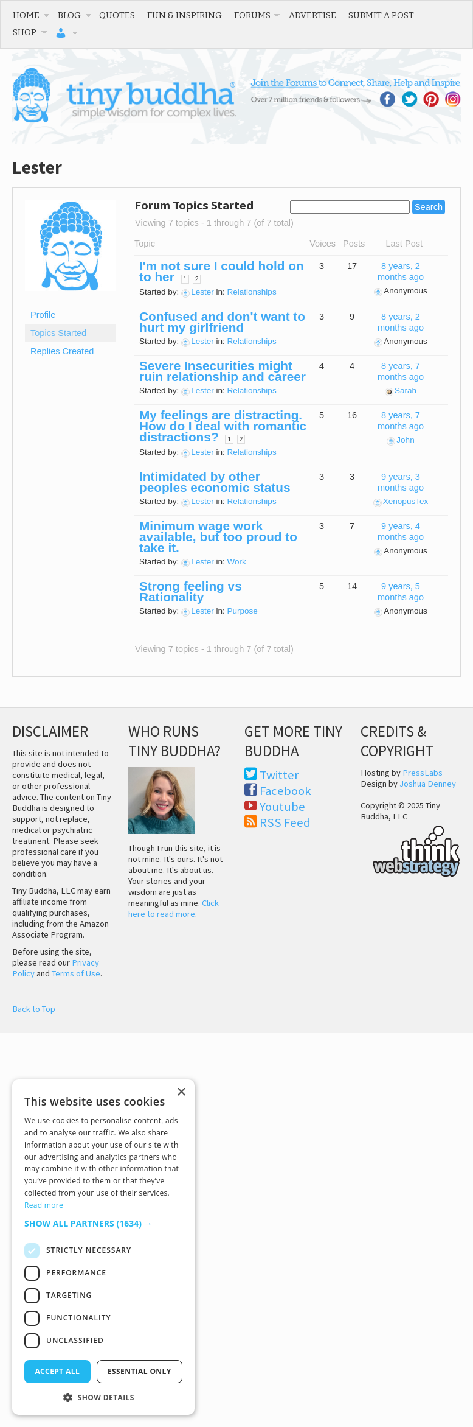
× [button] (180, 1092)
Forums (252, 15)
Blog (69, 15)
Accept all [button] (57, 1371)
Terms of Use (76, 973)
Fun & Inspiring (184, 15)
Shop (24, 32)
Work (236, 561)
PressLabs (422, 772)
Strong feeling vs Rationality (190, 591)
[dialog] (103, 1247)
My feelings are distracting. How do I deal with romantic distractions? (222, 426)
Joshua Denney (427, 783)
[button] (103, 1223)
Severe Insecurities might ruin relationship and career (222, 371)
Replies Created (62, 351)
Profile (42, 315)
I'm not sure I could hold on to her (221, 271)
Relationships (252, 291)
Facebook (285, 791)
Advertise (312, 15)
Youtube (282, 807)
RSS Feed (285, 822)
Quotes (117, 15)
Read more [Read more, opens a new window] (43, 1205)
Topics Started (58, 333)
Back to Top (33, 1008)
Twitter (279, 775)
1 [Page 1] (185, 279)
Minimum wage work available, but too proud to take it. (218, 537)
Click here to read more (173, 908)
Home (26, 15)
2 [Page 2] (197, 279)
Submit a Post (381, 15)
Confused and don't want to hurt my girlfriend (222, 321)
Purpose (242, 610)
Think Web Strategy (410, 849)
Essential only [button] (139, 1371)
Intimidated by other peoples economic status (214, 481)
